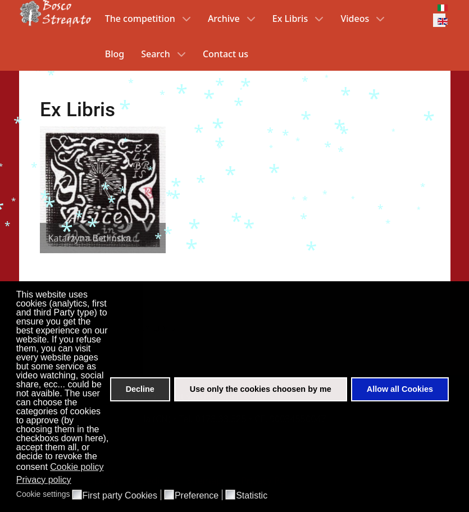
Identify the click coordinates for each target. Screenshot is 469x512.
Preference (196, 495)
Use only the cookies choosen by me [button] (260, 389)
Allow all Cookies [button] (400, 389)
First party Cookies (120, 495)
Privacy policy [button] (43, 479)
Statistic (251, 495)
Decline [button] (140, 389)
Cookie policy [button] (76, 467)
